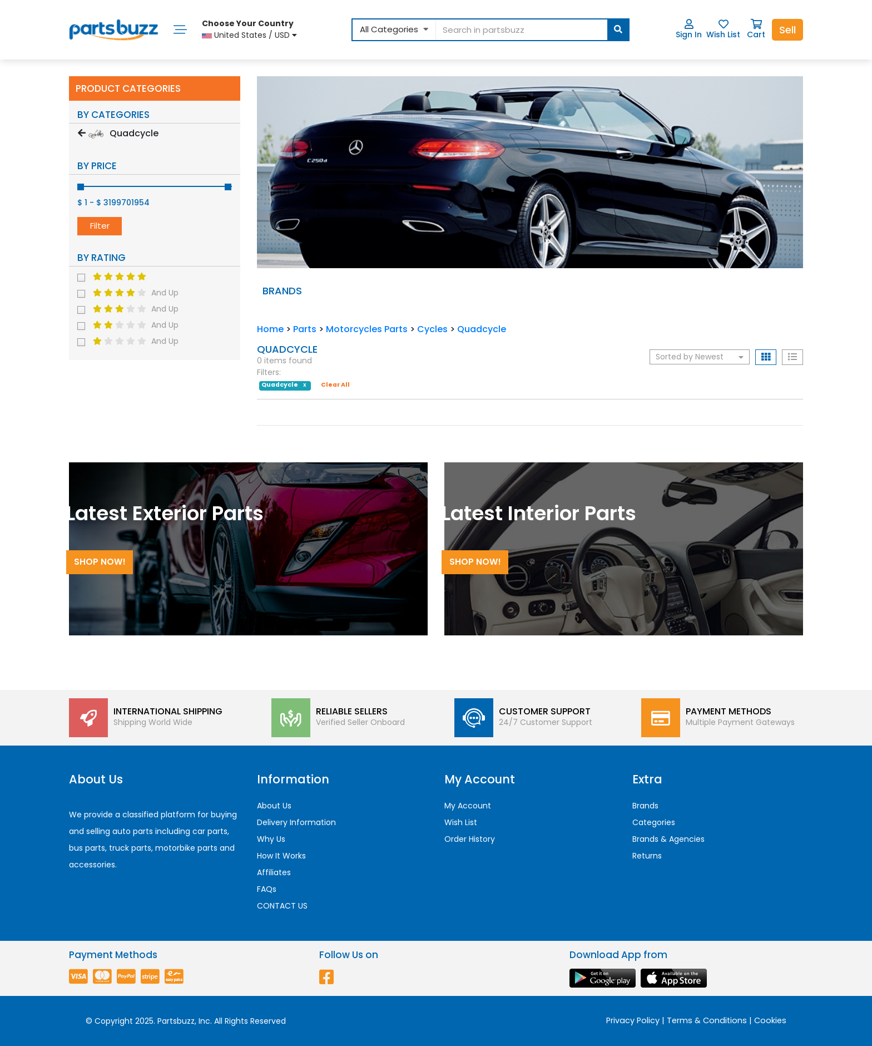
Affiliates (274, 872)
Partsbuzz (176, 1021)
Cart (756, 29)
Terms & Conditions (707, 1020)
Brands (645, 805)
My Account (467, 805)
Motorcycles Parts (367, 329)
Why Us (271, 839)
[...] (531, 29)
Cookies (770, 1020)
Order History (469, 839)
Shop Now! (100, 562)
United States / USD (249, 29)
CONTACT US (282, 905)
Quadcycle (481, 329)
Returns (647, 855)
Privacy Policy (633, 1020)
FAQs (266, 889)
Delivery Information (296, 822)
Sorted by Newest (700, 356)
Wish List (723, 29)
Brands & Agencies (668, 839)
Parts (304, 329)
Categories (653, 822)
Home (270, 329)
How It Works (281, 855)
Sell (787, 30)
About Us (274, 805)
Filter (100, 225)
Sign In (689, 29)
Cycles (432, 329)
